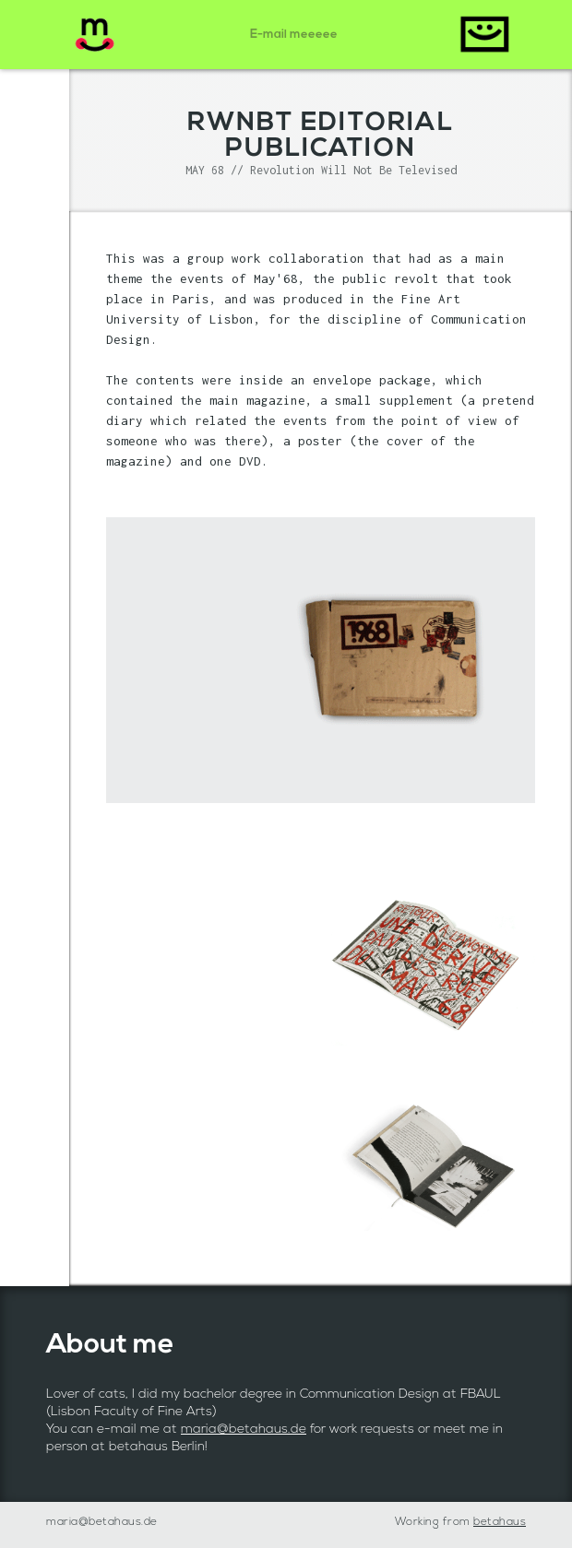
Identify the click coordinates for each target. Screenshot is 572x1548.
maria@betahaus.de (243, 1429)
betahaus (499, 1522)
